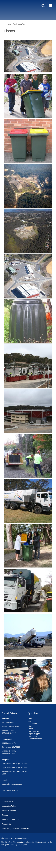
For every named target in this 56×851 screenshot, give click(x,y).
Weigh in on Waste (19, 24)
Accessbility (6, 824)
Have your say (33, 731)
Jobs (30, 719)
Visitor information (35, 739)
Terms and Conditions (10, 820)
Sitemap (5, 815)
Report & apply (34, 734)
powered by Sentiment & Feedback (15, 829)
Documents (32, 736)
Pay (29, 721)
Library (30, 726)
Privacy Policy (7, 802)
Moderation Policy (9, 806)
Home (9, 24)
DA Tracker (32, 724)
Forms (30, 729)
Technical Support (9, 811)
